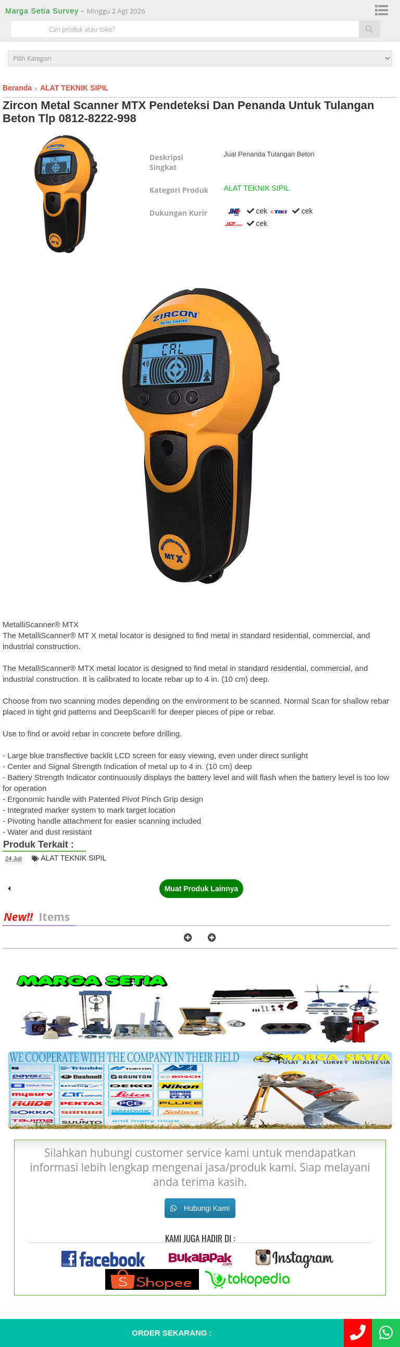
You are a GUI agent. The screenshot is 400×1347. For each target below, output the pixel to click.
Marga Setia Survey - (45, 11)
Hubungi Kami (200, 1208)
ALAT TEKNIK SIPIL (257, 188)
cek (246, 211)
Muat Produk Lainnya (202, 888)
